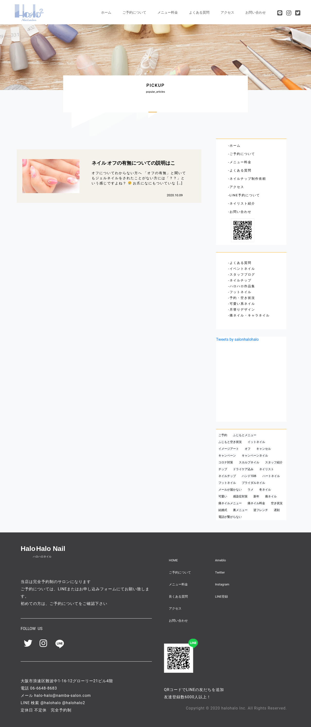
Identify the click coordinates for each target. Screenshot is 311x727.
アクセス (227, 12)
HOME (173, 560)
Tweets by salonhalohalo (237, 339)
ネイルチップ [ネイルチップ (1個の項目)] (227, 476)
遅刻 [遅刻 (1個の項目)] (277, 510)
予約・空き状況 (242, 298)
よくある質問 (199, 12)
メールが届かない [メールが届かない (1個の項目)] (230, 489)
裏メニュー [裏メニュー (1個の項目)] (240, 510)
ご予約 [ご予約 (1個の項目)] (222, 435)
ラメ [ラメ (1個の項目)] (250, 489)
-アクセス (236, 187)
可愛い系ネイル (242, 303)
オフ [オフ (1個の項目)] (248, 448)
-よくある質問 (239, 170)
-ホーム (234, 145)
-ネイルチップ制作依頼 (247, 178)
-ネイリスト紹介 (241, 203)
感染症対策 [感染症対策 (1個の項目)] (240, 496)
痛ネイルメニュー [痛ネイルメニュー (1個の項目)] (230, 503)
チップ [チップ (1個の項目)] (222, 469)
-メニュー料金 (239, 162)
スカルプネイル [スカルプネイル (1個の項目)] (249, 462)
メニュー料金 (167, 12)
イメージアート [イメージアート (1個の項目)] (228, 448)
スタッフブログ (242, 274)
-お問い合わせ (239, 212)
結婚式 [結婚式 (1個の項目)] (222, 510)
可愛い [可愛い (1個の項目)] (222, 496)
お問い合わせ (255, 12)
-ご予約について (241, 154)
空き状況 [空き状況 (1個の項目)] (277, 503)
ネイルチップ (240, 280)
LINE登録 (221, 596)
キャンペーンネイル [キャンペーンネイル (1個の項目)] (255, 455)
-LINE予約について (244, 195)
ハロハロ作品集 (242, 286)
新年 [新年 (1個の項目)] (256, 496)
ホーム (106, 12)
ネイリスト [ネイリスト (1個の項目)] (266, 469)
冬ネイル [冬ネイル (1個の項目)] (265, 489)
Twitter (220, 572)
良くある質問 (178, 596)
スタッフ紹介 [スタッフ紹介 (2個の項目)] (274, 462)
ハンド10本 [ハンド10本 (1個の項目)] (249, 476)
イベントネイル (242, 268)
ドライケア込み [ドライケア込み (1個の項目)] (243, 469)
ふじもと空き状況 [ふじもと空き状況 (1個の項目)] (230, 442)
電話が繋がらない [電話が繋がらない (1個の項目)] (230, 517)
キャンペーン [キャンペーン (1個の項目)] (227, 455)
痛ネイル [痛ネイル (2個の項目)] (271, 496)
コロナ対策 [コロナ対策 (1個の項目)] (225, 462)
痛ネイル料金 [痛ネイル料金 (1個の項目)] (256, 503)
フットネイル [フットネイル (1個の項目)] (227, 483)
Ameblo (220, 560)
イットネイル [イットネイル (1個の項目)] (256, 442)
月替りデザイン (242, 309)
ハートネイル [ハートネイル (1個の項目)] (271, 476)
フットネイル (240, 292)
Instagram (222, 584)
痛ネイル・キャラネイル (250, 315)
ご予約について (134, 12)
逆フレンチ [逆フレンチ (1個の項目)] (260, 510)
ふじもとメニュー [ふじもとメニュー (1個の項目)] (244, 435)
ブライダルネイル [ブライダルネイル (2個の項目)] (253, 483)
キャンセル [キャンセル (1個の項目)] (263, 448)
